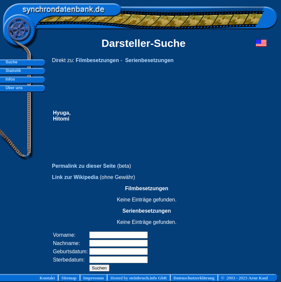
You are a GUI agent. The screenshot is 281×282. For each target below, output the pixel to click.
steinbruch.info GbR (148, 277)
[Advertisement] (156, 116)
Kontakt (47, 277)
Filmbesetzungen (97, 60)
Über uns (13, 88)
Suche (10, 62)
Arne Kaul (258, 277)
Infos (9, 79)
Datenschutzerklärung (194, 277)
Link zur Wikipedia (75, 177)
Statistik (12, 70)
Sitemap (69, 277)
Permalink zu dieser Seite (84, 166)
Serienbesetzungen (149, 60)
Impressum (93, 277)
